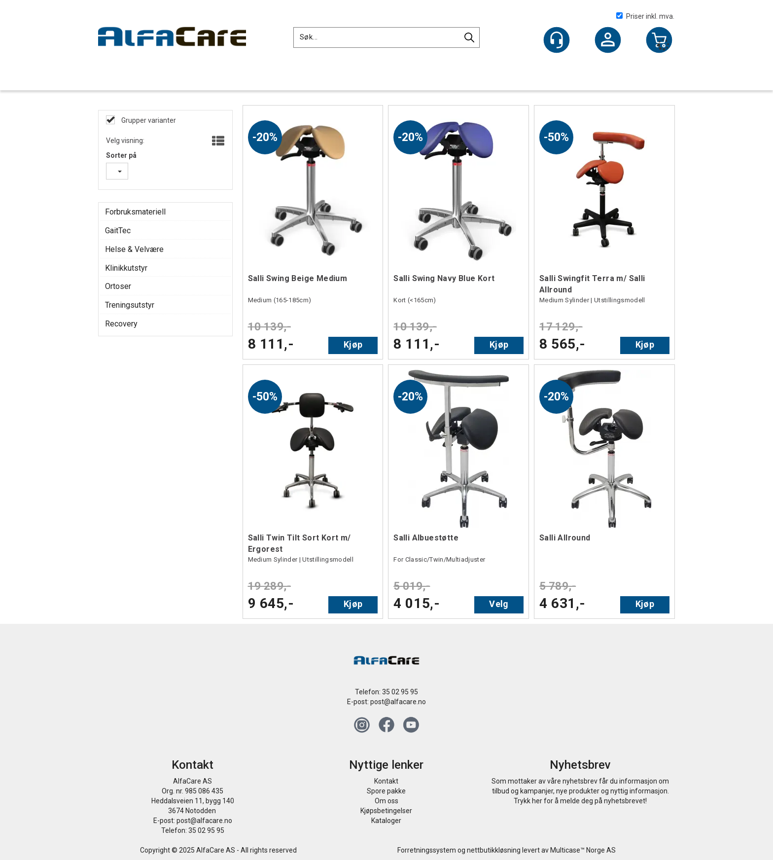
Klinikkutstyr (126, 268)
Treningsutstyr (129, 305)
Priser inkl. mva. (645, 16)
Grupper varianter (148, 120)
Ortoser (118, 286)
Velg (498, 604)
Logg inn (608, 41)
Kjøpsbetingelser (386, 811)
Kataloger (386, 820)
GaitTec (118, 230)
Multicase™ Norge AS (583, 850)
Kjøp (353, 344)
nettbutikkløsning (494, 850)
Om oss (386, 801)
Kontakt (386, 781)
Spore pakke (386, 791)
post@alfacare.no (398, 702)
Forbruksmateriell (135, 211)
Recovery (121, 323)
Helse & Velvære (134, 249)
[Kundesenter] (556, 40)
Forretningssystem (426, 850)
